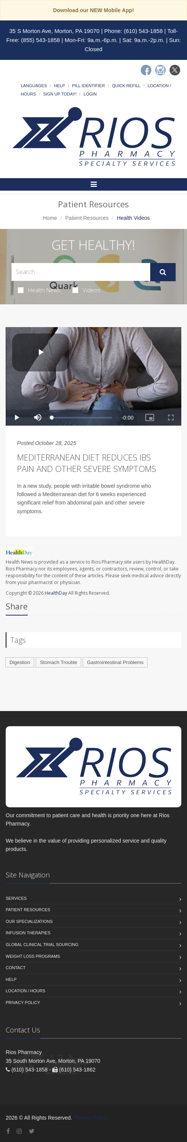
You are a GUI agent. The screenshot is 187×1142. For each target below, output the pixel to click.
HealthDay (56, 593)
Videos (86, 290)
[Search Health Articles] (80, 272)
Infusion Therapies (28, 933)
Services (16, 898)
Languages (34, 85)
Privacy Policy (23, 1002)
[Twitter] (175, 70)
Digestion (19, 662)
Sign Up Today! (60, 94)
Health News (39, 290)
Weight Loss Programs (33, 956)
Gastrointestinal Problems (115, 662)
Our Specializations (29, 921)
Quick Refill (126, 85)
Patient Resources (86, 218)
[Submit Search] (163, 272)
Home (50, 218)
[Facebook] (146, 70)
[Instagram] (160, 70)
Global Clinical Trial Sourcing (42, 944)
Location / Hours (25, 990)
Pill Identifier (88, 85)
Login (89, 94)
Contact (15, 967)
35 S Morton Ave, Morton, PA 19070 (54, 31)
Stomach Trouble (58, 662)
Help (59, 85)
